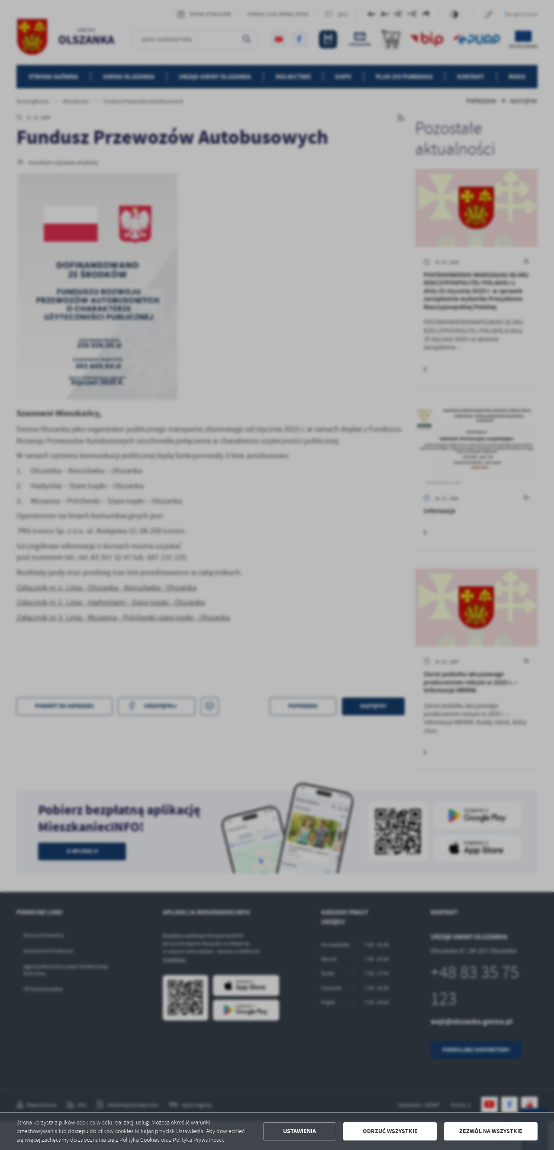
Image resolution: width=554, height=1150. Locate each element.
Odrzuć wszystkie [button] (390, 1131)
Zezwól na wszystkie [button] (490, 1131)
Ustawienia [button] (299, 1131)
